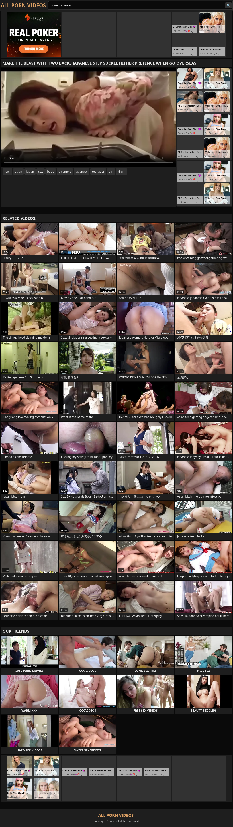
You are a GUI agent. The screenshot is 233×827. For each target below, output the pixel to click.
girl (111, 172)
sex (40, 172)
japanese (81, 172)
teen (7, 172)
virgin (121, 172)
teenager (98, 172)
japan (30, 172)
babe (50, 172)
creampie (64, 172)
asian (18, 172)
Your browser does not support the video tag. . (88, 117)
